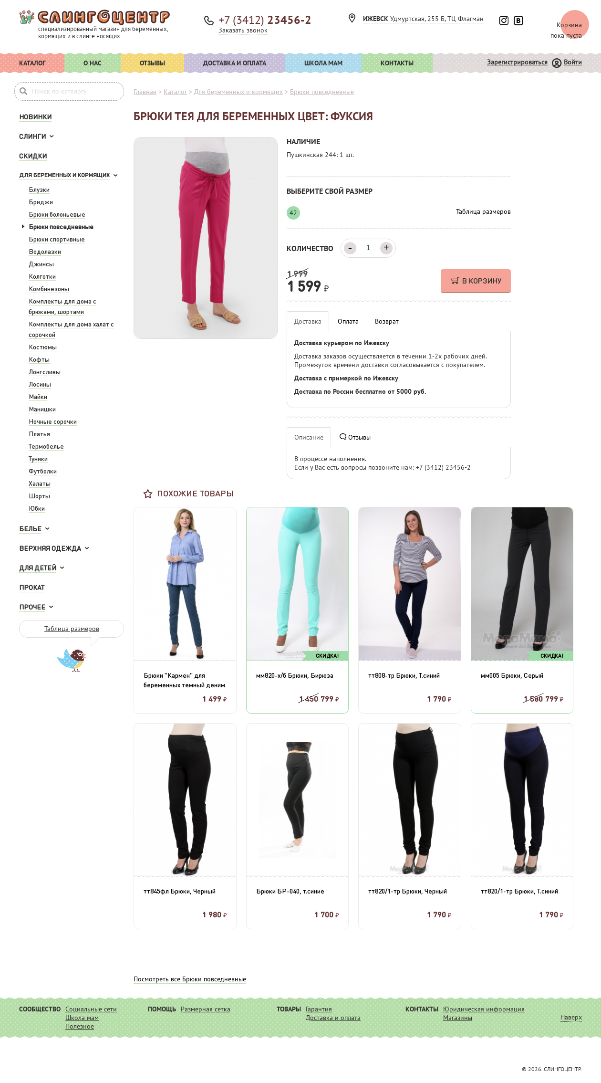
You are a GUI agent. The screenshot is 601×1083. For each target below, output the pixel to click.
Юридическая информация (484, 1009)
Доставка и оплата (234, 63)
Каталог (32, 63)
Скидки (33, 155)
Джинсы (41, 263)
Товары (289, 1009)
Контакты (397, 63)
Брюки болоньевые (57, 214)
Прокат (31, 587)
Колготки (42, 276)
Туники (38, 458)
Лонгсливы (45, 371)
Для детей (37, 567)
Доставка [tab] (307, 321)
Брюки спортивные (57, 238)
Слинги (32, 136)
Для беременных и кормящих (64, 175)
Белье (30, 528)
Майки (38, 396)
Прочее (32, 606)
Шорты (39, 495)
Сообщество (40, 1009)
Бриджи (41, 201)
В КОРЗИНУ (475, 280)
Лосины (40, 383)
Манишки (42, 408)
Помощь (162, 1009)
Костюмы (43, 346)
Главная (145, 91)
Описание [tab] (308, 437)
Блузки (39, 189)
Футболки (43, 470)
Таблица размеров (71, 628)
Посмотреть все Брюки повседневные (190, 979)
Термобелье (46, 446)
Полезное (79, 1026)
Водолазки (45, 251)
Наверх (571, 1017)
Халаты (40, 483)
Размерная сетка (205, 1009)
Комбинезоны (49, 288)
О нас (92, 63)
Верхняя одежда (50, 548)
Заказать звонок (243, 30)
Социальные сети (91, 1009)
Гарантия (319, 1009)
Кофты (39, 359)
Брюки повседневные (61, 226)
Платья (39, 433)
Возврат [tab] (387, 321)
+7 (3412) (264, 19)
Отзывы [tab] (355, 437)
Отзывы (152, 63)
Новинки (35, 116)
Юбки (37, 508)
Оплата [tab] (348, 321)
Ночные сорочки (53, 421)
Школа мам (323, 63)
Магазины (457, 1017)
